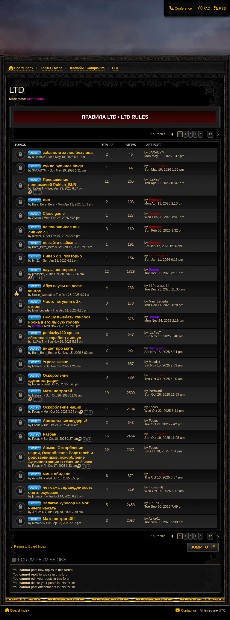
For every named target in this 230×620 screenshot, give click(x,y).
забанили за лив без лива (68, 152)
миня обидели (56, 474)
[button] (171, 134)
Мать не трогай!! (59, 518)
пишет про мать (58, 348)
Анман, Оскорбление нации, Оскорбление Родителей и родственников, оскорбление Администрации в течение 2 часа (60, 454)
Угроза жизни (55, 362)
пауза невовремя (59, 269)
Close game (54, 213)
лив (46, 200)
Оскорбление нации (62, 407)
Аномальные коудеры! (65, 420)
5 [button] (200, 134)
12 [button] (210, 134)
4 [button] (195, 134)
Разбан (49, 434)
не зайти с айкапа (60, 242)
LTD (16, 90)
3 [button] (190, 134)
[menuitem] (180, 8)
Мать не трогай (57, 391)
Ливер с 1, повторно (62, 256)
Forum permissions (42, 559)
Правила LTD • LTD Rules (115, 117)
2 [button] (186, 134)
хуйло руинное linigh (63, 166)
